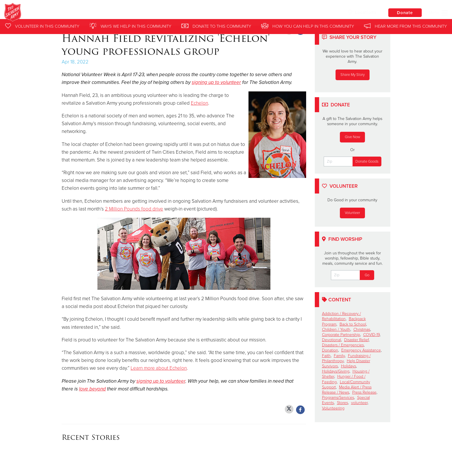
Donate (404, 12)
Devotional (331, 339)
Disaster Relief (356, 339)
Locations (360, 12)
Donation (330, 350)
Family (339, 355)
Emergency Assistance (361, 350)
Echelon (199, 103)
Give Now (352, 137)
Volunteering (333, 408)
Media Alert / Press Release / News (347, 390)
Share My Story (352, 74)
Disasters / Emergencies (343, 345)
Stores (342, 402)
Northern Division (91, 13)
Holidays (348, 366)
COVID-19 (371, 334)
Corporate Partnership (341, 334)
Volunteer (352, 213)
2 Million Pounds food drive (134, 209)
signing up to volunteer (216, 82)
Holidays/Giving (335, 371)
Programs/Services (338, 397)
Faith (326, 355)
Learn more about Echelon (159, 368)
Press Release (364, 392)
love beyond (92, 389)
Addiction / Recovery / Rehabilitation (341, 316)
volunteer (359, 402)
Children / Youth (336, 329)
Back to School (353, 324)
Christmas (361, 329)
